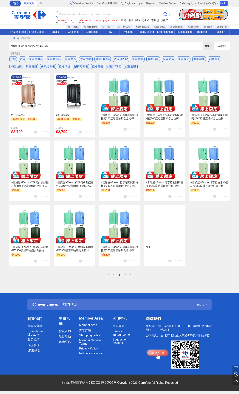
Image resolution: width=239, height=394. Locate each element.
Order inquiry (187, 3)
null (148, 246)
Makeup (128, 31)
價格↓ (208, 46)
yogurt (107, 20)
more (202, 304)
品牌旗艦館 (90, 26)
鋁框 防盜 (64, 66)
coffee (115, 20)
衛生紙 (145, 20)
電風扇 (155, 20)
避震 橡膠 (199, 58)
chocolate (61, 20)
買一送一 (107, 26)
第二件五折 (124, 26)
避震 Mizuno (121, 58)
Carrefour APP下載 (107, 3)
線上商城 (73, 26)
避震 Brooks (103, 58)
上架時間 (220, 46)
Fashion (220, 31)
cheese (73, 20)
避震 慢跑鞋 (54, 58)
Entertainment (165, 31)
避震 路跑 (183, 58)
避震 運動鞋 (36, 58)
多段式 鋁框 (48, 66)
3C (110, 31)
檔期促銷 (159, 26)
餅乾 (123, 20)
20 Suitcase (18, 115)
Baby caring (147, 31)
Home (16, 38)
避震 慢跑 (70, 58)
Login (139, 3)
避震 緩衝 (153, 58)
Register (150, 3)
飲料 (137, 20)
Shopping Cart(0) (206, 3)
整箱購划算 (176, 26)
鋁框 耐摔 (130, 66)
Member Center (167, 3)
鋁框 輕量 (214, 58)
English (127, 3)
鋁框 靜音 (97, 66)
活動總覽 (193, 26)
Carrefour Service (81, 3)
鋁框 (13, 58)
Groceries (73, 31)
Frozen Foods (18, 31)
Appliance (92, 31)
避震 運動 (85, 58)
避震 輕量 (137, 58)
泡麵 (130, 20)
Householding (184, 31)
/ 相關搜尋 (25, 38)
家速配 (208, 26)
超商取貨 (222, 26)
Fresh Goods (36, 31)
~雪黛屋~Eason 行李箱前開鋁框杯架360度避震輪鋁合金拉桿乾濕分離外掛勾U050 (119, 117)
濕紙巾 (164, 20)
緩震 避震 (168, 58)
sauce (88, 20)
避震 (22, 58)
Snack (55, 31)
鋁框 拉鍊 (16, 66)
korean (98, 20)
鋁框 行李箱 (114, 66)
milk (81, 20)
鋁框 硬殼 (31, 66)
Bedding (202, 31)
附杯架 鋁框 (81, 66)
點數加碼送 (142, 26)
